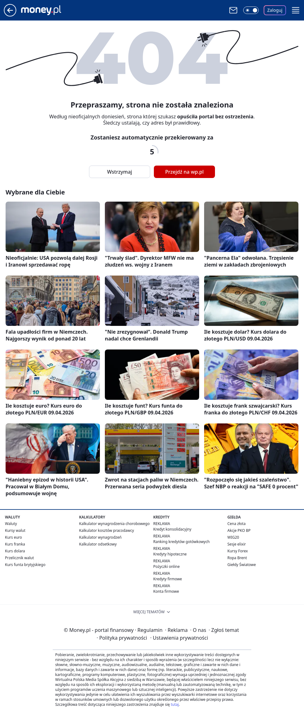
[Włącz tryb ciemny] (251, 10)
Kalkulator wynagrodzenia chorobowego (114, 523)
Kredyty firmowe (167, 579)
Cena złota (236, 523)
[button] (296, 10)
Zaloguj (275, 10)
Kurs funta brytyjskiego (25, 564)
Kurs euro (13, 537)
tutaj (175, 704)
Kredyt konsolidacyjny (172, 529)
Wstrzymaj (119, 171)
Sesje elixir (236, 544)
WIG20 (233, 537)
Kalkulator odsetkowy (98, 544)
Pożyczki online (166, 566)
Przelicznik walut (19, 557)
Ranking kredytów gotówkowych (181, 541)
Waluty (11, 523)
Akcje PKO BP (239, 530)
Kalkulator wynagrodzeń (100, 537)
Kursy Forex (237, 551)
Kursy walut (15, 530)
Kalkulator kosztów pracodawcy (106, 530)
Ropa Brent (237, 557)
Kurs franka (15, 544)
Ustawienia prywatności (179, 637)
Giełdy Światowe (241, 564)
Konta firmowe (166, 591)
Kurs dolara (15, 551)
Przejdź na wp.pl (184, 171)
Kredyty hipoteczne (170, 554)
